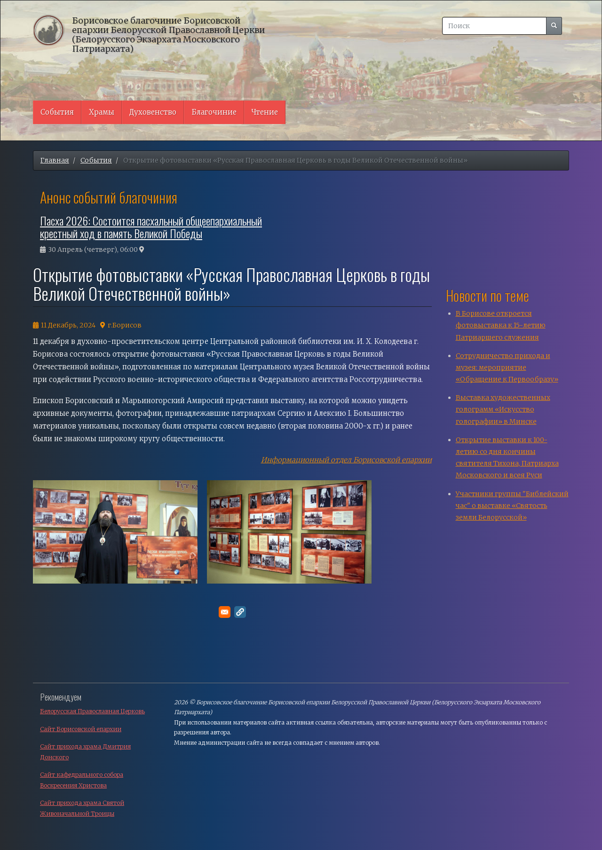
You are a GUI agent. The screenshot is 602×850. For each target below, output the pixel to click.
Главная (54, 160)
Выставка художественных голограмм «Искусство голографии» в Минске (503, 409)
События (57, 112)
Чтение (265, 112)
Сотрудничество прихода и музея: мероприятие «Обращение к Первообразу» (507, 367)
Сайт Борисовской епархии (80, 729)
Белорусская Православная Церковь (92, 711)
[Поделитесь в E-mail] (224, 612)
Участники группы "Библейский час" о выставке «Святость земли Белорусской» (512, 506)
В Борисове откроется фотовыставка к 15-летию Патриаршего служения (501, 325)
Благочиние (214, 112)
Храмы (101, 112)
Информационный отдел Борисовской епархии (346, 459)
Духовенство (152, 112)
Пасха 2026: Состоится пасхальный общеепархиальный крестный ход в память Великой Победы (151, 226)
